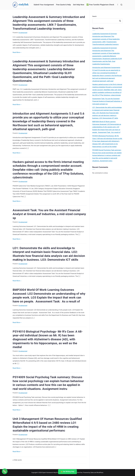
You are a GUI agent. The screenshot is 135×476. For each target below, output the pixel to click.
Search (94, 16)
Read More (17, 52)
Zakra (92, 472)
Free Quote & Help (63, 5)
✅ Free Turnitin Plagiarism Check (100, 5)
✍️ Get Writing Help (67, 471)
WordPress (100, 472)
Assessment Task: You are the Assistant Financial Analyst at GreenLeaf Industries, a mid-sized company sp (49, 214)
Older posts (18, 460)
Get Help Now (78, 5)
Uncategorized (23, 32)
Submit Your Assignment (44, 5)
